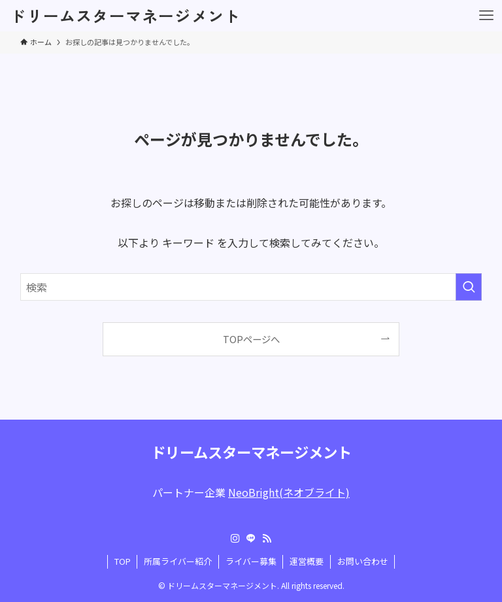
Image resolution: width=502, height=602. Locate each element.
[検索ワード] (251, 287)
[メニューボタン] (486, 15)
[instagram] (235, 538)
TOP (122, 561)
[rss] (267, 538)
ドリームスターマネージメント (125, 16)
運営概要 (307, 561)
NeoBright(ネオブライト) (289, 492)
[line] (251, 538)
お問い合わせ (362, 561)
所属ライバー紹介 (178, 561)
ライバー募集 (251, 561)
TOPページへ (251, 339)
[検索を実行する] (469, 287)
